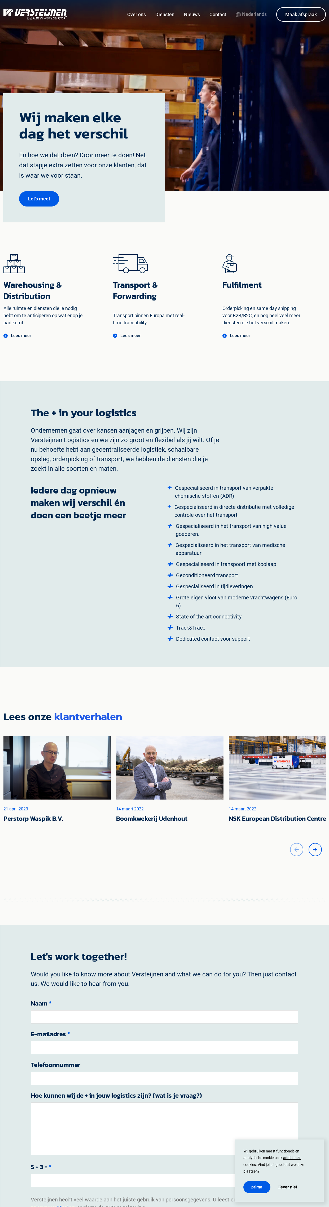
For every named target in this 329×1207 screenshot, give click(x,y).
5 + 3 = (41, 1167)
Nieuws (192, 14)
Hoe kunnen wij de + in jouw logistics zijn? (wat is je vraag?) (116, 1095)
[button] (39, 199)
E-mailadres (50, 1034)
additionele (292, 1158)
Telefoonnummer (55, 1065)
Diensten (164, 14)
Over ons (136, 14)
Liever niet (287, 1187)
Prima (256, 1187)
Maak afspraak (301, 14)
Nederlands (251, 14)
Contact (217, 14)
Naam (41, 1003)
